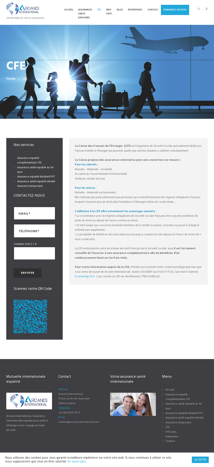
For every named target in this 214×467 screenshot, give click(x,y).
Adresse (63, 389)
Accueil (170, 390)
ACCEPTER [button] (200, 460)
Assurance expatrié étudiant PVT (36, 177)
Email (61, 417)
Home (10, 79)
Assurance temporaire (30, 186)
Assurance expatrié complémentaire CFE (29, 160)
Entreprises (172, 436)
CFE (168, 427)
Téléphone (64, 408)
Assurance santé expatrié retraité (36, 181)
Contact (170, 441)
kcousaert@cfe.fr (85, 276)
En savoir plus (77, 461)
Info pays (171, 432)
